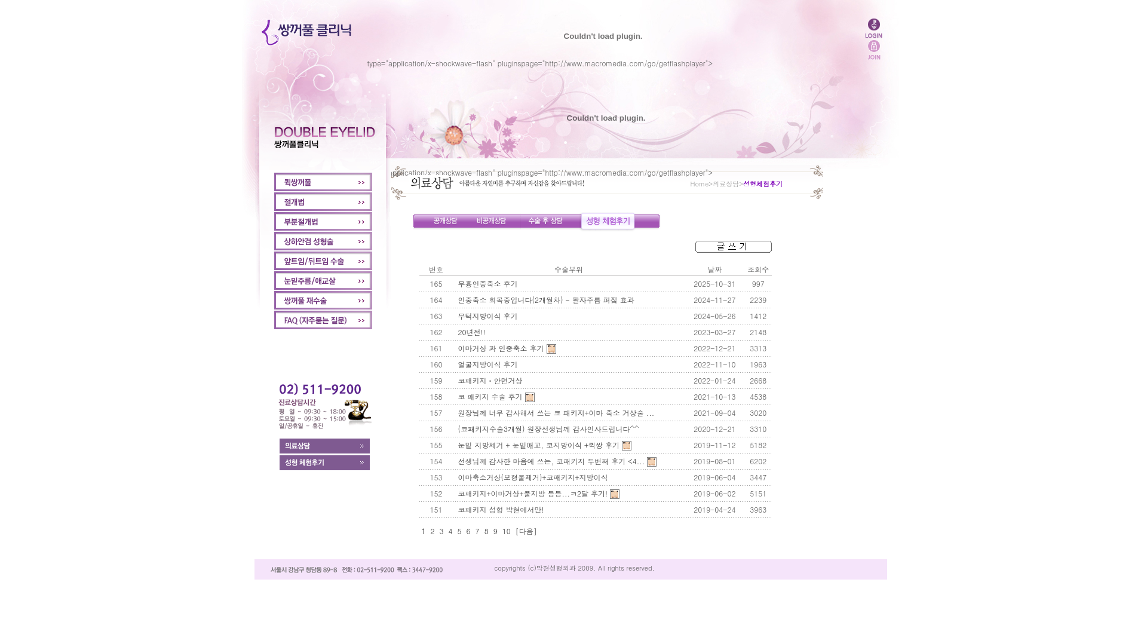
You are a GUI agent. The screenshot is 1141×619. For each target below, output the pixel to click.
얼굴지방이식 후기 (488, 364)
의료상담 (726, 183)
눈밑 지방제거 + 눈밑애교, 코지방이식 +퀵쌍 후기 (539, 445)
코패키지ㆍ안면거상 (490, 380)
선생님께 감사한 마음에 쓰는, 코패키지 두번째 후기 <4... (551, 461)
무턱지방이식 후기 (488, 316)
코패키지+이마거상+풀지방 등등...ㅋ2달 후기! (533, 493)
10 (506, 531)
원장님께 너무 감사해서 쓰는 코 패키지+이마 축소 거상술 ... (556, 412)
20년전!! (472, 332)
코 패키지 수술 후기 (490, 396)
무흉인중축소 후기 (488, 283)
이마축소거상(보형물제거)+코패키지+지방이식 (533, 477)
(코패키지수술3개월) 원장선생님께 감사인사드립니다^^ (548, 429)
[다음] (526, 531)
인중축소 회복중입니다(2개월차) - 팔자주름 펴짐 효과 (546, 300)
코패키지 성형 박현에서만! (501, 509)
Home (700, 183)
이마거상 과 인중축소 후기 (501, 348)
